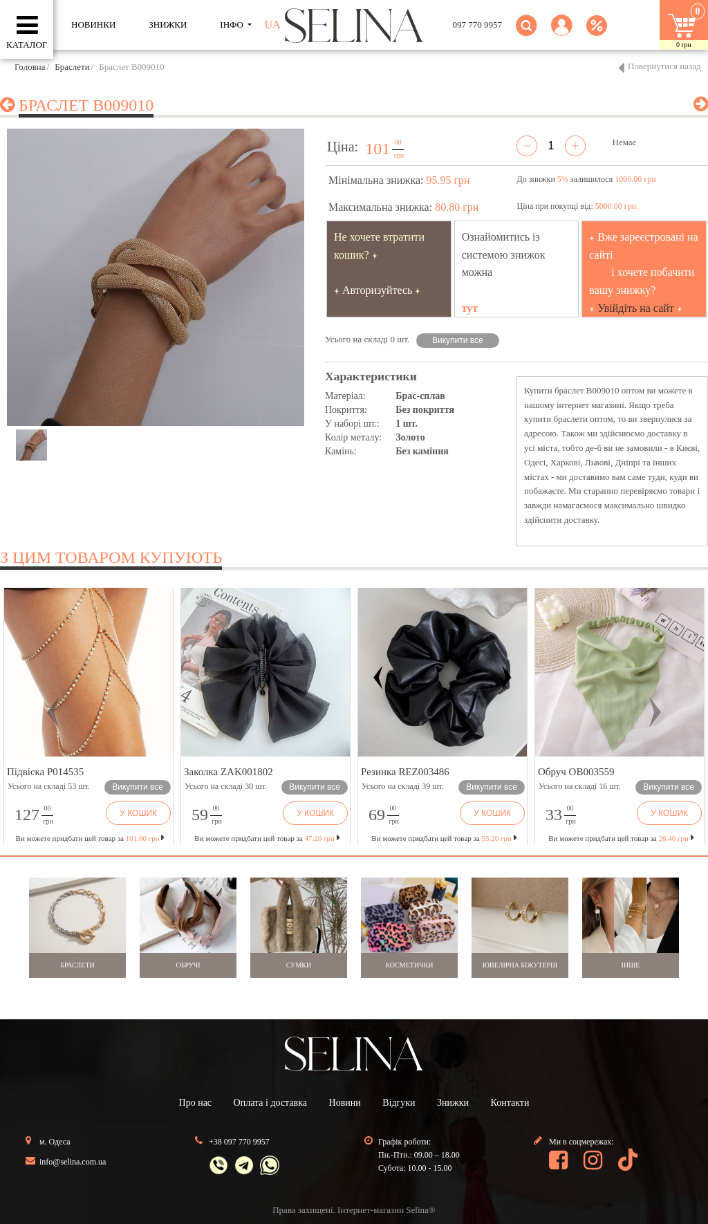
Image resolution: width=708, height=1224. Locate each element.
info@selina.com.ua (72, 1162)
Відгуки (398, 1102)
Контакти (510, 1102)
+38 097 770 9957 (239, 1142)
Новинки (93, 24)
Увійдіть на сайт (635, 308)
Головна (30, 67)
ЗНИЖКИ (168, 24)
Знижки (453, 1102)
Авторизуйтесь (377, 290)
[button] (561, 33)
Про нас (195, 1102)
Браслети (72, 67)
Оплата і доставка (270, 1102)
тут (470, 308)
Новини (345, 1102)
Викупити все (457, 340)
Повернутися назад (664, 66)
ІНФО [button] (232, 24)
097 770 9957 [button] (478, 24)
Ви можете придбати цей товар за (266, 838)
